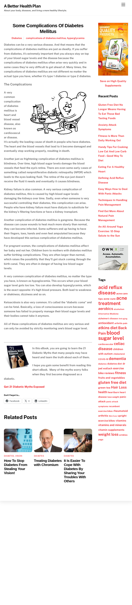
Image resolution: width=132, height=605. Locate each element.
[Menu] (123, 4)
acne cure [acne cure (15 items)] (110, 298)
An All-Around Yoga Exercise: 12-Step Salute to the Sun (110, 231)
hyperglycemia (75, 38)
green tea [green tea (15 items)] (104, 387)
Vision (18, 456)
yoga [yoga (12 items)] (100, 439)
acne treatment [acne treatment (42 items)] (112, 300)
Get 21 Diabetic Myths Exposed (24, 386)
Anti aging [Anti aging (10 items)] (123, 319)
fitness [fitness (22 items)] (120, 373)
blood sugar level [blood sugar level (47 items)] (111, 335)
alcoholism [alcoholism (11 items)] (119, 309)
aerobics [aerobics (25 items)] (105, 308)
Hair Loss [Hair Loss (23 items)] (119, 387)
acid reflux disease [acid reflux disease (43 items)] (110, 289)
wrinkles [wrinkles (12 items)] (123, 435)
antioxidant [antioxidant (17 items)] (106, 323)
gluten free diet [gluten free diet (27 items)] (112, 382)
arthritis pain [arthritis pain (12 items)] (120, 323)
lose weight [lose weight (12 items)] (113, 397)
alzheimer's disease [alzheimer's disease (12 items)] (108, 318)
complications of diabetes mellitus (46, 38)
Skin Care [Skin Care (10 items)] (113, 416)
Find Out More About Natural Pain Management (111, 216)
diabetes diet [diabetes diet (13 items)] (114, 363)
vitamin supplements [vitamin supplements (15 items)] (111, 429)
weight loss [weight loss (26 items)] (108, 434)
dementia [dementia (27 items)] (117, 358)
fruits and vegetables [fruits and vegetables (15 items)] (111, 377)
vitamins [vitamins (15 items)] (121, 420)
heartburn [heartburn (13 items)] (113, 392)
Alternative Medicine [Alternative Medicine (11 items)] (108, 314)
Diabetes (17, 38)
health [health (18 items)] (102, 392)
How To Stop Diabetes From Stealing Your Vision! (15, 467)
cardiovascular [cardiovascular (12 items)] (105, 344)
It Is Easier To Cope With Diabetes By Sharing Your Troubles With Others (75, 471)
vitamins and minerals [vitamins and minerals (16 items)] (112, 425)
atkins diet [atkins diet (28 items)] (108, 327)
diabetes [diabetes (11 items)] (102, 364)
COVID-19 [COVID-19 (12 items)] (103, 359)
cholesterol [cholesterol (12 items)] (119, 354)
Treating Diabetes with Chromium (48, 463)
